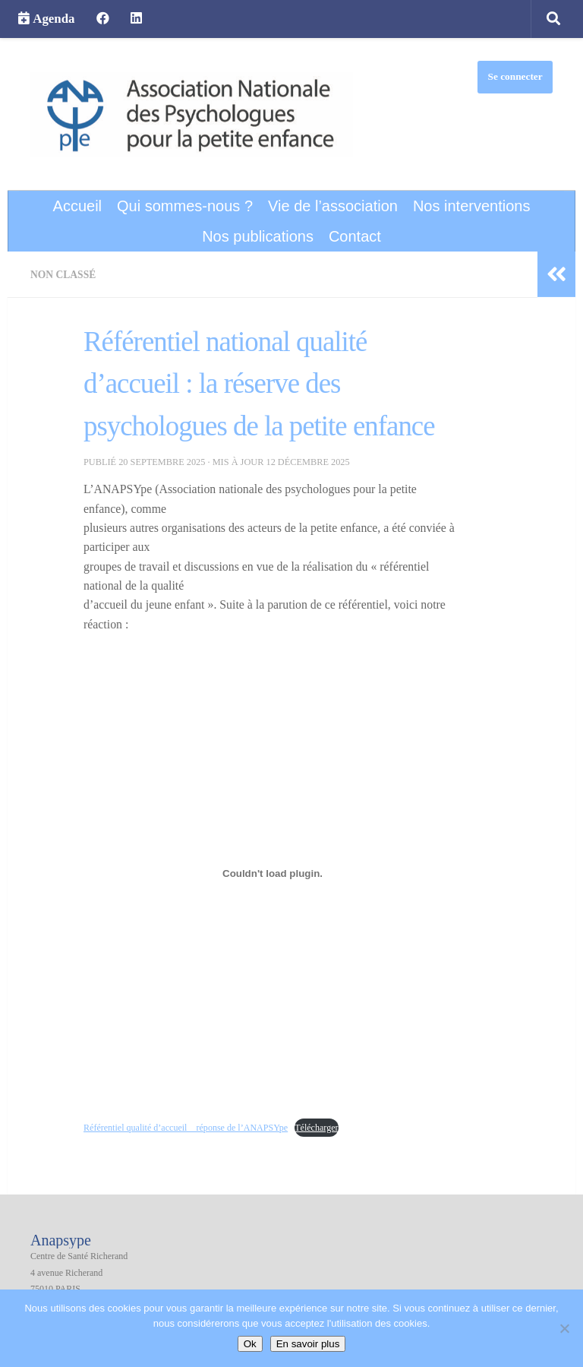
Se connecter (515, 76)
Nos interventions (472, 206)
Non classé (64, 274)
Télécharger (328, 1127)
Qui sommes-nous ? (185, 206)
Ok (250, 1344)
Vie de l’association (333, 206)
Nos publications (258, 236)
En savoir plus (308, 1344)
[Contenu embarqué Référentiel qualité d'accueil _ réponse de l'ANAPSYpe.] (273, 873)
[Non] (564, 1328)
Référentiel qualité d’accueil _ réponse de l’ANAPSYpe (191, 1127)
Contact (355, 236)
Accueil (77, 206)
